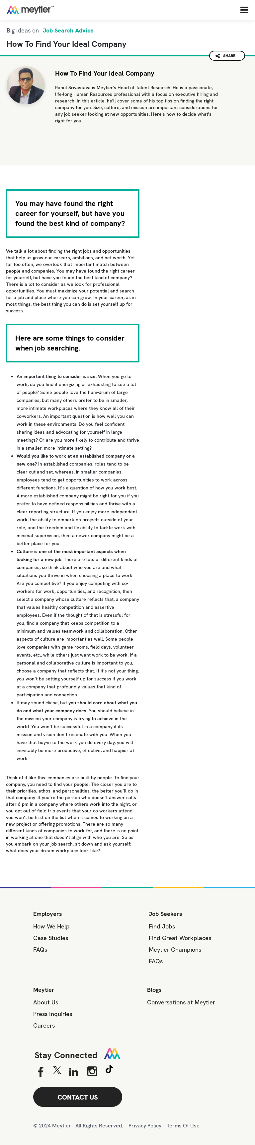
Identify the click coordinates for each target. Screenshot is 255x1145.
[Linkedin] (73, 1072)
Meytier (43, 989)
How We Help (51, 926)
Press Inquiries (52, 1014)
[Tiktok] (109, 1070)
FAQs (40, 949)
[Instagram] (92, 1071)
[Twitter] (57, 1071)
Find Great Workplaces (180, 938)
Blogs (154, 989)
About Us (45, 1002)
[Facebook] (40, 1072)
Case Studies (50, 938)
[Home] (51, 10)
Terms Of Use (183, 1125)
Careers (44, 1025)
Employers (47, 914)
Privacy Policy (144, 1125)
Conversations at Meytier (181, 1002)
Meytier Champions (175, 949)
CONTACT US (77, 1097)
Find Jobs (162, 926)
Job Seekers (165, 914)
